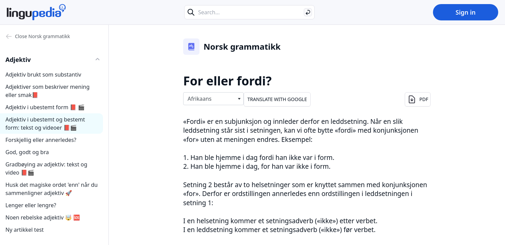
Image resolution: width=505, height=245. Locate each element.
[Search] (308, 12)
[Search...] (249, 12)
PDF (417, 99)
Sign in (465, 12)
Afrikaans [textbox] (200, 98)
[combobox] (213, 98)
